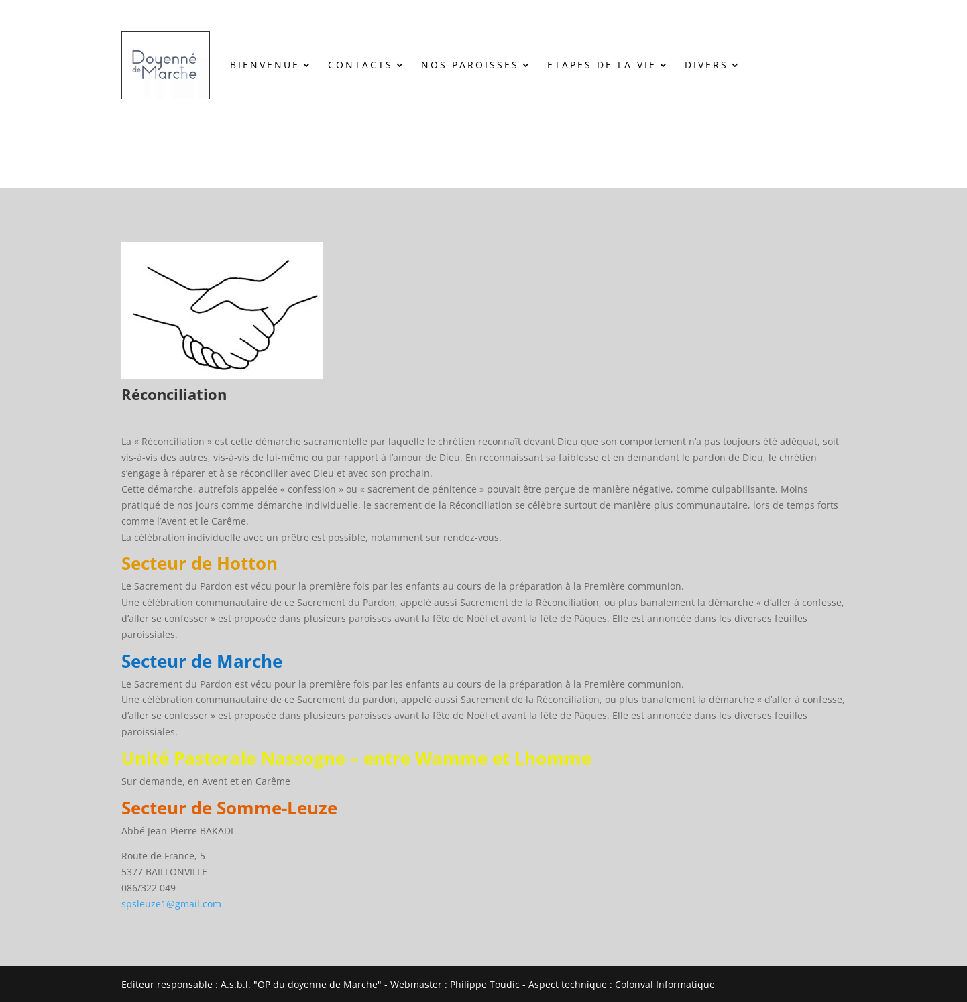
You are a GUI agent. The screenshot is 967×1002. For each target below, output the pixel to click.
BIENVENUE (265, 64)
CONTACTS (360, 64)
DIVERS (706, 64)
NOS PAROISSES (470, 64)
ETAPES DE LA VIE (602, 64)
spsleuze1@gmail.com (171, 903)
